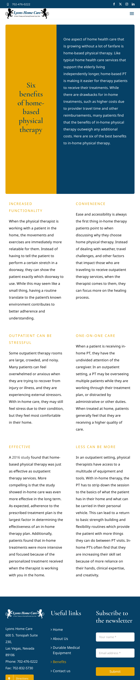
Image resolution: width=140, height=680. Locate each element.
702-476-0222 (21, 4)
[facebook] (114, 4)
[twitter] (120, 4)
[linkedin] (133, 4)
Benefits (59, 661)
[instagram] (126, 4)
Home (58, 629)
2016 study (21, 457)
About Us (60, 638)
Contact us (61, 671)
